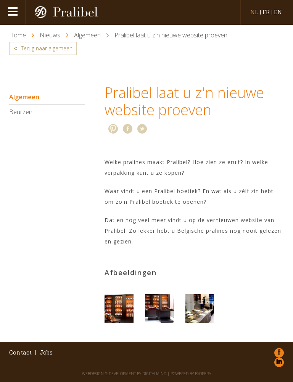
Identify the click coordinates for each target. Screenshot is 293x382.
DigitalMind (154, 373)
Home (17, 35)
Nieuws (50, 35)
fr (266, 12)
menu (13, 12)
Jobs (46, 352)
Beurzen (20, 112)
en (278, 12)
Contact (20, 352)
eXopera (203, 373)
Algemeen (87, 35)
